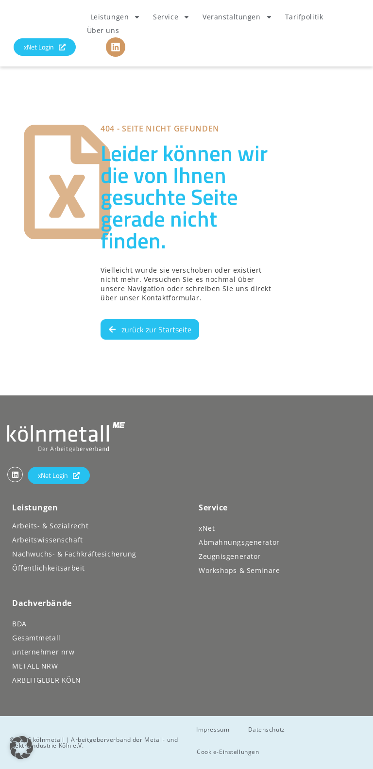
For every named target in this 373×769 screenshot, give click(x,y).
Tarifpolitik (304, 16)
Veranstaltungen (237, 17)
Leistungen (115, 17)
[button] (21, 747)
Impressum (213, 729)
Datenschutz (268, 729)
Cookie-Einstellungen (228, 752)
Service (171, 17)
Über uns (103, 30)
